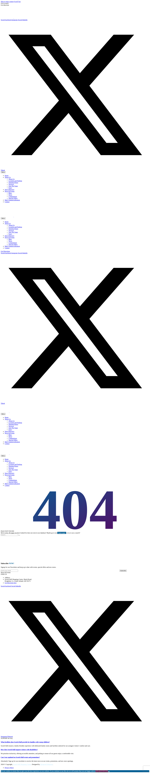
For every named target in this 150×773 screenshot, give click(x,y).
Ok (97, 771)
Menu (3, 172)
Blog (10, 193)
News (10, 195)
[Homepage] (11, 18)
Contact (7, 202)
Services (11, 184)
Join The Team (13, 186)
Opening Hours (13, 182)
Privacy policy (103, 771)
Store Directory (9, 189)
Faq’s (10, 188)
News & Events (9, 191)
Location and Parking (15, 181)
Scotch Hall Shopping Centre (22, 764)
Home (6, 175)
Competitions (13, 196)
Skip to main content (7, 1)
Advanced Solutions (46, 764)
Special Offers (13, 198)
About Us (8, 177)
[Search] (9, 535)
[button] (6, 572)
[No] (109, 771)
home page (61, 533)
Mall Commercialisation (12, 200)
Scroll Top (17, 1)
